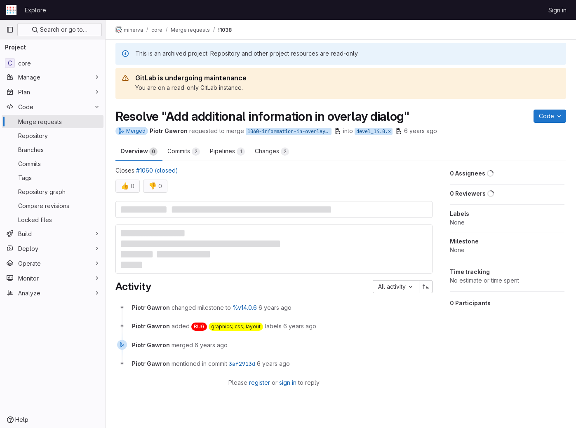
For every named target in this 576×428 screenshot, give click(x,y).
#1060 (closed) (157, 170)
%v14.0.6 (245, 307)
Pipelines (227, 151)
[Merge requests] (52, 121)
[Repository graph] (52, 191)
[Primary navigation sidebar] (9, 29)
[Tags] (52, 177)
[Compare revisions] (52, 205)
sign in (287, 382)
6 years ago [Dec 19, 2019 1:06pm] (420, 130)
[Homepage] (11, 9)
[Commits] (52, 163)
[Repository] (52, 135)
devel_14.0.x (373, 131)
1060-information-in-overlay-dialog (289, 131)
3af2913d (242, 363)
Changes (272, 151)
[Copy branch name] (337, 131)
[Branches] (52, 149)
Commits (183, 151)
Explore (35, 10)
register (259, 382)
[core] (52, 63)
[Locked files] (52, 219)
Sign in (557, 10)
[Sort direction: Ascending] (426, 286)
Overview (139, 151)
